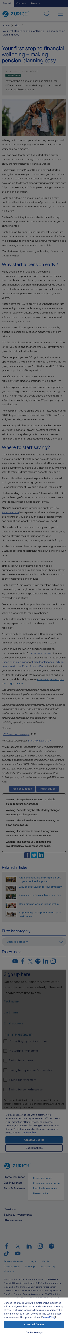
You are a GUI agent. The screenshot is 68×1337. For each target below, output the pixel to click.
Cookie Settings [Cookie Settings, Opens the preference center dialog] (34, 1332)
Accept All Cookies (34, 1324)
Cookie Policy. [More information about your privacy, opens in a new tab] (48, 1317)
